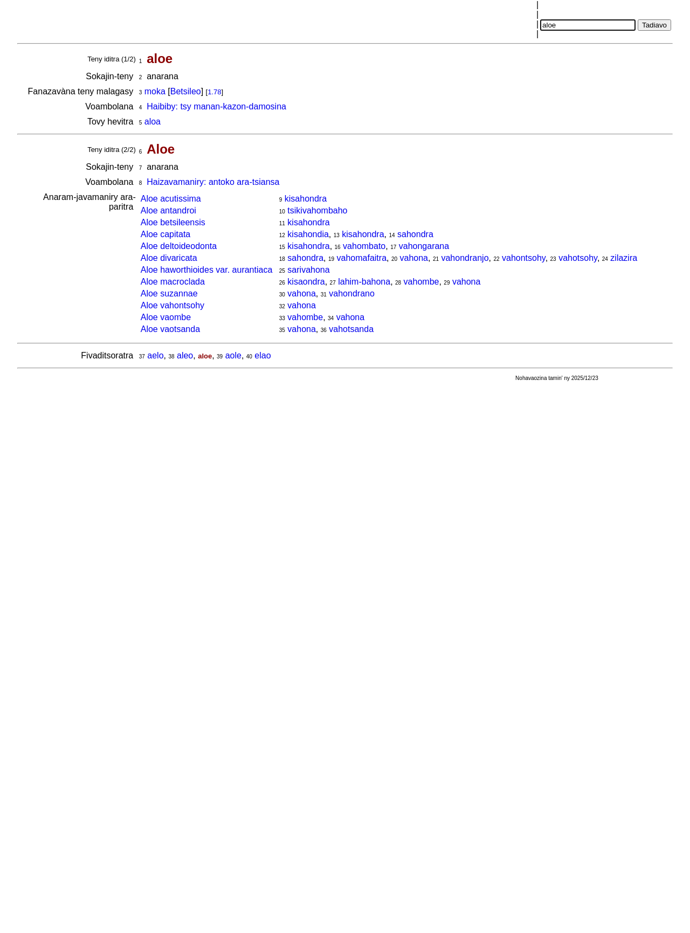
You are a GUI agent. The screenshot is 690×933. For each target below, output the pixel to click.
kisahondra (306, 198)
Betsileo (185, 91)
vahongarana (424, 246)
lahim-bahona (364, 281)
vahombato (364, 246)
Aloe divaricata (169, 257)
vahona (414, 257)
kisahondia (308, 234)
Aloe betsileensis (173, 222)
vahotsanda (351, 329)
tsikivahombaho (317, 210)
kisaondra (306, 281)
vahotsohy (577, 257)
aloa (152, 121)
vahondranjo (464, 257)
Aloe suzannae (169, 293)
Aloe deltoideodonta (179, 246)
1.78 (214, 92)
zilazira (623, 257)
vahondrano (352, 293)
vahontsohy (524, 257)
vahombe (421, 281)
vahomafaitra (362, 257)
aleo (185, 355)
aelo (155, 355)
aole (233, 355)
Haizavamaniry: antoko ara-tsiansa (213, 181)
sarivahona (308, 269)
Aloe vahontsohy (172, 305)
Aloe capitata (166, 234)
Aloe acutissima (171, 198)
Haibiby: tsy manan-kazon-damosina (216, 106)
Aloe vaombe (166, 317)
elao (262, 355)
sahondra (415, 234)
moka (154, 91)
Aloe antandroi (168, 210)
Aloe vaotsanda (170, 329)
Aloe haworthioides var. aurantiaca (207, 269)
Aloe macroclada (173, 281)
